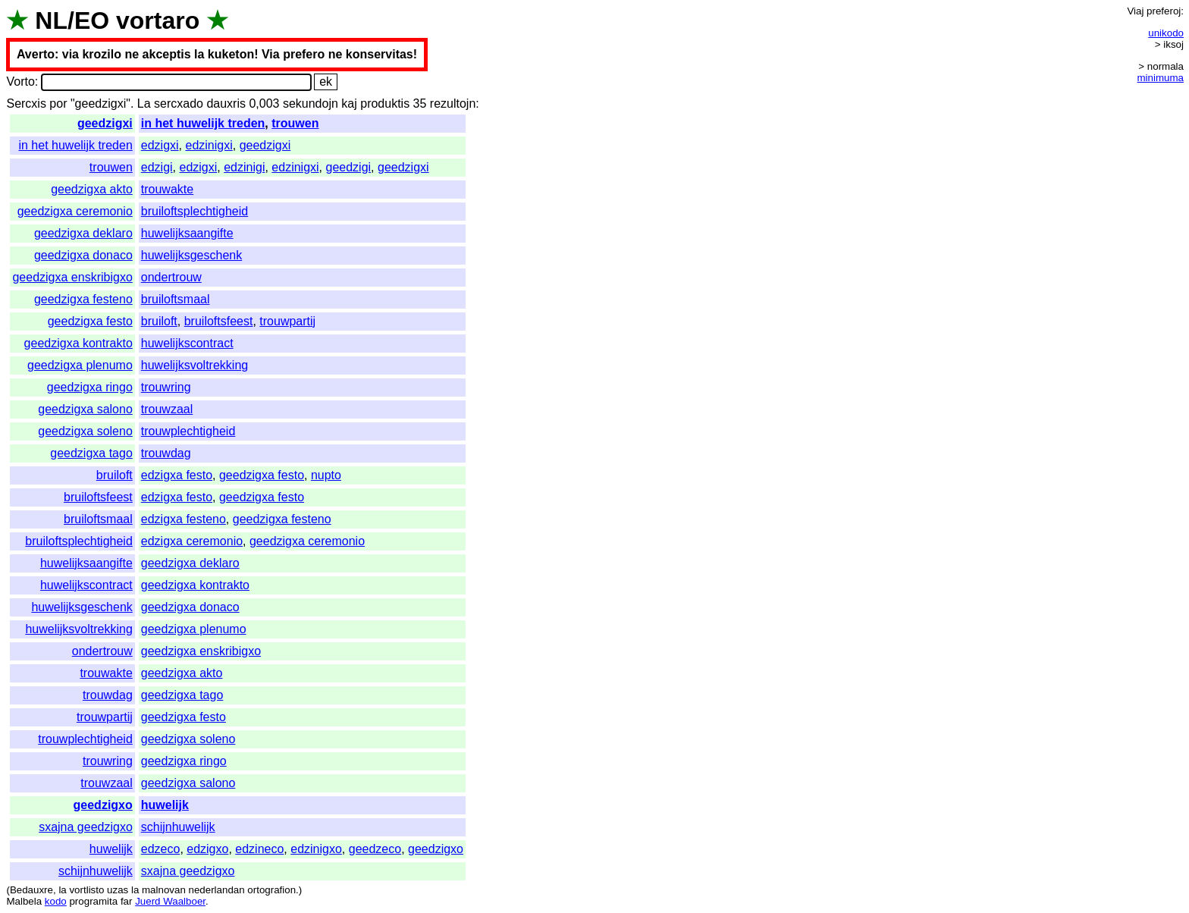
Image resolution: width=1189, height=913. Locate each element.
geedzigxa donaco (83, 255)
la (62, 890)
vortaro (157, 20)
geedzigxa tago (91, 453)
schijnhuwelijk (178, 826)
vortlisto (86, 890)
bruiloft (159, 321)
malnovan (164, 890)
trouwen (294, 123)
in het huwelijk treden (203, 123)
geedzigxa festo (90, 321)
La (144, 103)
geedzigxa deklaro (83, 233)
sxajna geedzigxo (86, 826)
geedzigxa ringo (90, 387)
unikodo (1166, 33)
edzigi (157, 167)
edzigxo (207, 848)
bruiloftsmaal (175, 299)
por (58, 103)
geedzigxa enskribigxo (72, 277)
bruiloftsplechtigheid (194, 211)
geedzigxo (103, 804)
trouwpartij (287, 321)
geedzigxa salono (85, 409)
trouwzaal (167, 409)
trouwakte (167, 189)
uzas (117, 890)
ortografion (271, 890)
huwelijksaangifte (187, 233)
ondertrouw (171, 277)
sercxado (178, 103)
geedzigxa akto (92, 189)
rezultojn (452, 103)
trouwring (166, 387)
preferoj (1164, 11)
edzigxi (160, 145)
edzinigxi (208, 145)
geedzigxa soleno (85, 431)
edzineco (259, 848)
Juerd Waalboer (170, 901)
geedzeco (375, 848)
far (127, 901)
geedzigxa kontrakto (78, 343)
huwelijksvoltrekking (194, 365)
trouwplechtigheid (188, 431)
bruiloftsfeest (218, 321)
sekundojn (310, 103)
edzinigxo (316, 848)
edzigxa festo (176, 475)
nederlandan (217, 890)
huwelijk (165, 804)
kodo (56, 901)
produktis (384, 103)
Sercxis (25, 103)
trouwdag (166, 453)
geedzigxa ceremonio (75, 211)
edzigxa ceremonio (192, 541)
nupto (326, 475)
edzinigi (244, 167)
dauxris (226, 103)
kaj (348, 103)
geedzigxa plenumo (80, 365)
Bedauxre (31, 890)
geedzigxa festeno (83, 299)
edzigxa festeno (183, 519)
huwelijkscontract (187, 343)
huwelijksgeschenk (191, 255)
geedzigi (349, 167)
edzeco (160, 848)
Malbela (24, 901)
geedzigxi (105, 123)
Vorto (20, 81)
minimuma (1160, 77)
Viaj (1135, 11)
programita (93, 901)
